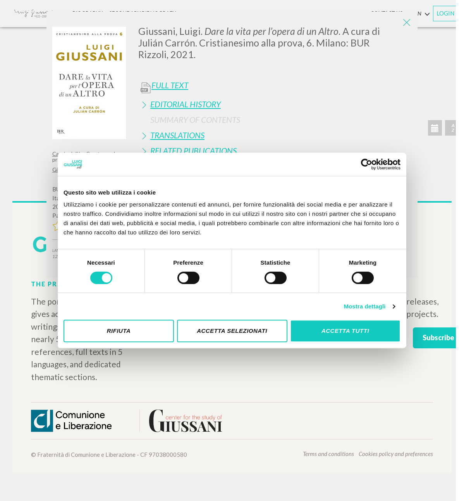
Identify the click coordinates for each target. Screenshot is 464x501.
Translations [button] (177, 135)
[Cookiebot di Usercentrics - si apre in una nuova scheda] (366, 164)
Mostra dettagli (364, 306)
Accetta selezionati (232, 330)
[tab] (275, 104)
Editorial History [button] (185, 104)
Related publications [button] (193, 150)
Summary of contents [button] (195, 119)
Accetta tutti (345, 330)
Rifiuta (119, 330)
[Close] (406, 23)
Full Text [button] (169, 85)
